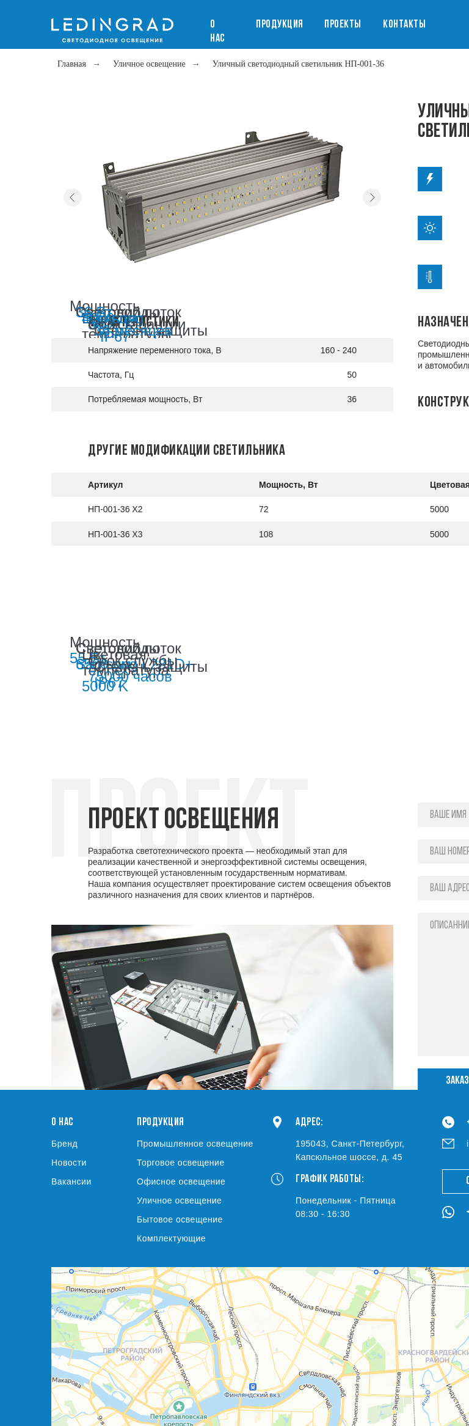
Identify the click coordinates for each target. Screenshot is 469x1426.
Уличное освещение (149, 63)
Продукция (280, 25)
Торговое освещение (181, 1162)
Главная (71, 63)
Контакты (404, 25)
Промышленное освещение (195, 1144)
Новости (69, 1162)
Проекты (343, 25)
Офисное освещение (181, 1181)
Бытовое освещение (180, 1219)
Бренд (64, 1144)
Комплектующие (171, 1238)
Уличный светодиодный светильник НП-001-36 (298, 63)
